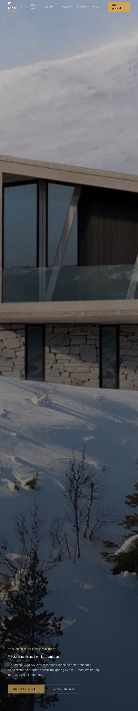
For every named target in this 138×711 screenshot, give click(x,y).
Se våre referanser (64, 690)
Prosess (81, 6)
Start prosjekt (117, 6)
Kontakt (96, 6)
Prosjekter (66, 6)
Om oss (33, 6)
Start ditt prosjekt (26, 690)
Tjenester (48, 6)
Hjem (23, 6)
